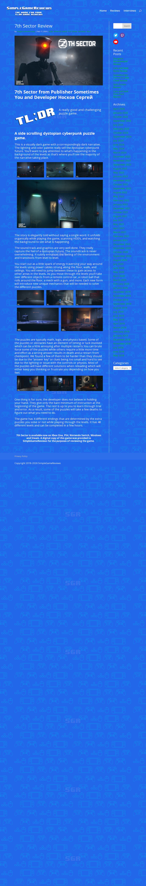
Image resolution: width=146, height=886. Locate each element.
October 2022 (120, 184)
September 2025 (122, 120)
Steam (74, 31)
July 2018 (118, 347)
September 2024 (122, 136)
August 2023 (120, 168)
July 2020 (118, 264)
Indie (51, 31)
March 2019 (119, 327)
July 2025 (118, 124)
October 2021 (120, 212)
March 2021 (119, 232)
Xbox (89, 31)
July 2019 (118, 311)
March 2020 (119, 280)
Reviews (115, 11)
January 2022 (120, 204)
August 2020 (120, 260)
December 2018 (121, 339)
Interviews (130, 11)
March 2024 (119, 152)
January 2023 (120, 176)
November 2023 (122, 160)
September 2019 (122, 303)
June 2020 (118, 268)
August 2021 (120, 216)
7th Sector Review (34, 26)
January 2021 (120, 240)
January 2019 (120, 335)
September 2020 (122, 256)
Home (103, 11)
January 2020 (120, 287)
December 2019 (121, 291)
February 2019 (121, 331)
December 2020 (121, 244)
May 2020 (118, 272)
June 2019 (118, 315)
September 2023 (122, 164)
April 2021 (119, 228)
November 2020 (122, 248)
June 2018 (118, 351)
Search (127, 26)
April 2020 (119, 276)
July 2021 (118, 220)
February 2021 (121, 236)
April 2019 (119, 323)
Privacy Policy (21, 456)
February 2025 (121, 128)
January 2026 (120, 112)
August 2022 (120, 192)
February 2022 (121, 200)
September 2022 (122, 188)
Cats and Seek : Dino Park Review (121, 94)
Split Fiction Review (119, 86)
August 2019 (120, 307)
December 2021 (121, 208)
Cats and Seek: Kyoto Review (121, 69)
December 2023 (121, 156)
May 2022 (118, 196)
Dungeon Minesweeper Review (120, 61)
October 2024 (120, 132)
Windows (82, 31)
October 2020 (120, 252)
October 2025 (120, 116)
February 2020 (121, 283)
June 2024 (118, 144)
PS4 (69, 31)
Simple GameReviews (26, 31)
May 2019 (118, 319)
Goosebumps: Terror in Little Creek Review (121, 77)
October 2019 (120, 299)
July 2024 (118, 140)
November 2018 (122, 343)
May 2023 (118, 172)
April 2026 (119, 108)
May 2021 (118, 224)
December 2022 (121, 180)
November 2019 (122, 295)
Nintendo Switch (60, 31)
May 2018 (118, 355)
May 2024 (118, 148)
